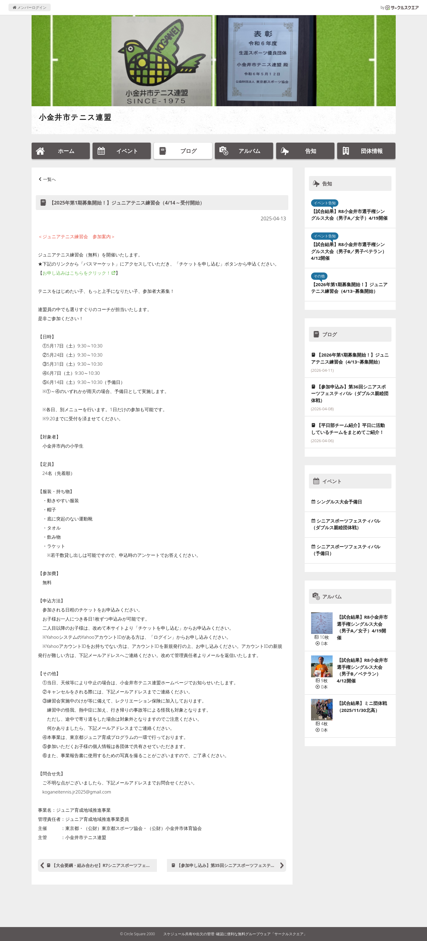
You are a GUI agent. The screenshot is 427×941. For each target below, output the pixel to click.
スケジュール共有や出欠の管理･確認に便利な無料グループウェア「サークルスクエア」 (235, 933)
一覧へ (49, 179)
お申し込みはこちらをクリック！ (76, 273)
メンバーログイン (29, 7)
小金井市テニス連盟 (75, 117)
